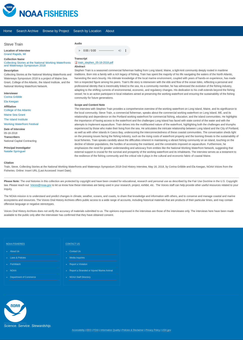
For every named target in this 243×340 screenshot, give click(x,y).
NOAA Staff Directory (80, 277)
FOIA (96, 330)
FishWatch (15, 264)
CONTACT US (72, 244)
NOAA (13, 270)
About (110, 31)
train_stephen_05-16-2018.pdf (95, 62)
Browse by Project (56, 31)
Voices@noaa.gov (40, 185)
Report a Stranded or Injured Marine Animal (91, 270)
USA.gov (166, 330)
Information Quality (110, 330)
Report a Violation (78, 264)
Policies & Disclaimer (133, 330)
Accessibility (78, 330)
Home (7, 31)
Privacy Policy (153, 330)
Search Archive (27, 31)
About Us (14, 251)
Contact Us (75, 251)
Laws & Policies (18, 257)
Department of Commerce (23, 277)
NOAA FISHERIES (15, 244)
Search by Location (87, 31)
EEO (89, 330)
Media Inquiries (77, 257)
